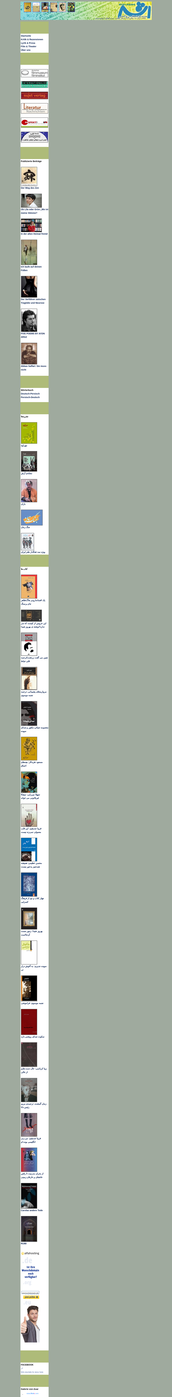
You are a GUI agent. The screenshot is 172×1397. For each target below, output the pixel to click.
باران (23, 504)
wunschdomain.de (30, 1293)
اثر (22, 1368)
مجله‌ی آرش (26, 473)
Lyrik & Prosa (28, 43)
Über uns (26, 50)
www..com (32, 1393)
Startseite (26, 36)
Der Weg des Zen (30, 188)
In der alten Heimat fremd (34, 234)
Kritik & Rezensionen (32, 39)
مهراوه (24, 445)
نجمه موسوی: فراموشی (32, 1003)
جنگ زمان (25, 527)
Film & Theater (28, 46)
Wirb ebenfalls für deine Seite (32, 1372)
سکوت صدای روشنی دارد (33, 1036)
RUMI (24, 1243)
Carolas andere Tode (32, 1210)
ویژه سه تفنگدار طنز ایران (33, 552)
